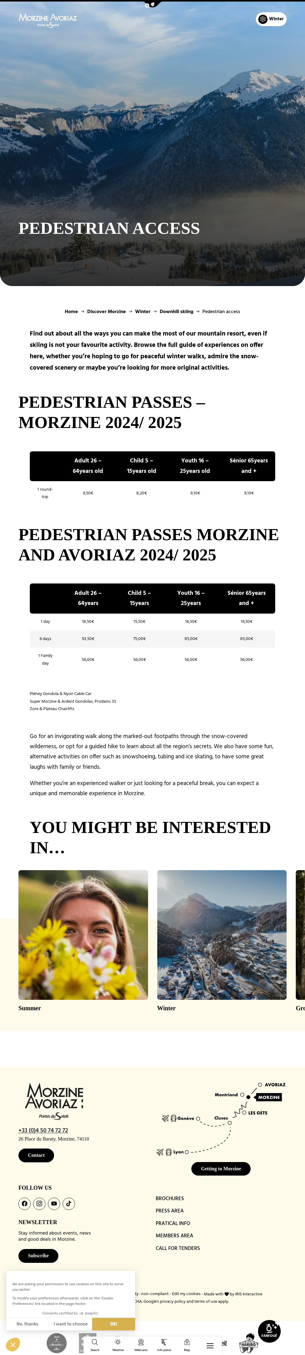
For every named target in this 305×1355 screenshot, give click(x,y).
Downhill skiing (176, 312)
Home (71, 312)
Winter (143, 312)
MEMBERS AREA (174, 1236)
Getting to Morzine (221, 1168)
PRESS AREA (170, 1211)
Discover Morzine (106, 312)
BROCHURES (170, 1199)
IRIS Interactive (248, 1294)
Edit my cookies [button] (186, 1294)
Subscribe (38, 1255)
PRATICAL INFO (173, 1224)
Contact (36, 1155)
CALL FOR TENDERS (178, 1248)
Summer (29, 1008)
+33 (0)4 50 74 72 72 (43, 1130)
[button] (152, 4)
